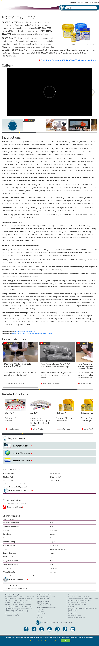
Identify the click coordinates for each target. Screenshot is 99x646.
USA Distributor (22, 445)
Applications (71, 2)
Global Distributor (22, 452)
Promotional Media (74, 616)
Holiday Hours (73, 610)
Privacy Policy (72, 606)
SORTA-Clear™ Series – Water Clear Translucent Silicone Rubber (32, 333)
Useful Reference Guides (76, 617)
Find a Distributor (74, 595)
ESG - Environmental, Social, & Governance (82, 608)
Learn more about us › (12, 616)
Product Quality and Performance (79, 600)
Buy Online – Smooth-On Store (78, 597)
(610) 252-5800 (42, 609)
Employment (72, 614)
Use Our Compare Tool (18, 579)
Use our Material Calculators (21, 490)
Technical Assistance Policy (77, 604)
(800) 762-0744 (42, 613)
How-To (88, 2)
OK (66, 643)
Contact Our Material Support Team (54, 622)
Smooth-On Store (22, 460)
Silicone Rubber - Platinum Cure (25, 331)
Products (80, 2)
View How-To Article (14, 383)
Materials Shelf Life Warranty (78, 602)
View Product (12, 429)
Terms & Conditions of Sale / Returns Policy (83, 598)
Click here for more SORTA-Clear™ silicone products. (69, 60)
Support (95, 2)
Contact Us (72, 612)
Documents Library (15, 506)
